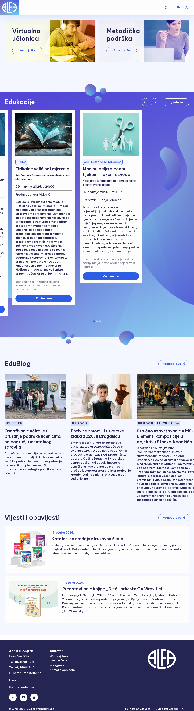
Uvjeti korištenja (167, 709)
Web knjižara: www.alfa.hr (59, 658)
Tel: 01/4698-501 (21, 662)
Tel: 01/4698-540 (21, 667)
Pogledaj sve (176, 102)
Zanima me (44, 298)
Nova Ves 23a (19, 656)
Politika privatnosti (138, 709)
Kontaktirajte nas (21, 687)
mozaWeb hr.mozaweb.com (62, 668)
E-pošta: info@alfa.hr (25, 673)
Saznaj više (27, 50)
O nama (14, 680)
